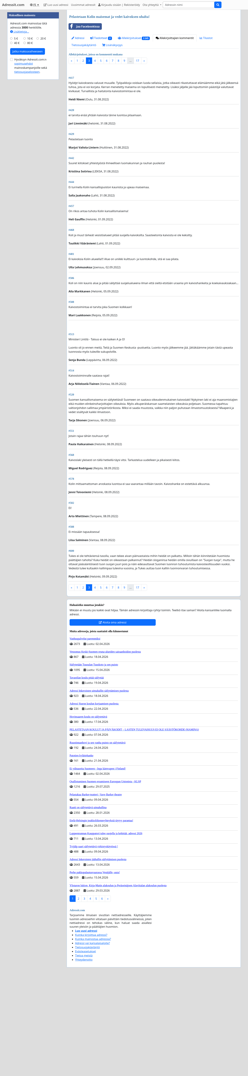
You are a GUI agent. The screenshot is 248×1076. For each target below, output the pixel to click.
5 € (16, 38)
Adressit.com (13, 4)
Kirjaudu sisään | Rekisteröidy (119, 5)
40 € (17, 43)
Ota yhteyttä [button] (151, 5)
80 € (30, 43)
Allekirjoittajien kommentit (175, 38)
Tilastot (206, 38)
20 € (43, 38)
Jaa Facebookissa (84, 26)
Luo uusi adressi (56, 5)
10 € (30, 38)
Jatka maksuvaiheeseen (27, 51)
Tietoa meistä (83, 955)
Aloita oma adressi (113, 622)
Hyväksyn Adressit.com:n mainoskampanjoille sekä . (30, 66)
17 (137, 61)
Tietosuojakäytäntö (83, 45)
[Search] (188, 5)
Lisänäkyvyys (112, 45)
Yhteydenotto (83, 960)
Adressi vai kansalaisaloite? (92, 943)
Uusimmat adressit (83, 5)
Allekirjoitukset (134, 38)
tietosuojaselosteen (27, 72)
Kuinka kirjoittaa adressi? (91, 935)
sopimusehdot (23, 63)
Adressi (77, 38)
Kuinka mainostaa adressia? (93, 939)
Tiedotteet (101, 38)
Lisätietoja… (19, 32)
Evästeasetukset (85, 951)
